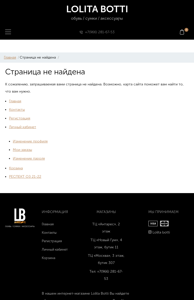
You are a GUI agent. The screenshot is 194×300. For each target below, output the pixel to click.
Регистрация (19, 118)
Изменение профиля (30, 141)
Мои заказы (22, 150)
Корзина (16, 168)
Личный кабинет (22, 127)
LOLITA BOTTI (97, 12)
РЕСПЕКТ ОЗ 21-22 (25, 176)
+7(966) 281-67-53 (100, 32)
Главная (10, 57)
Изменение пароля (29, 158)
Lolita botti (161, 232)
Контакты (17, 109)
